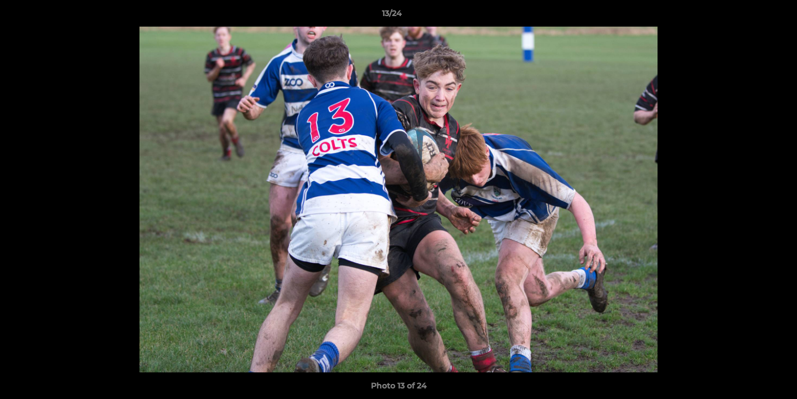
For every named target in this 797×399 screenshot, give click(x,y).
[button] (750, 16)
